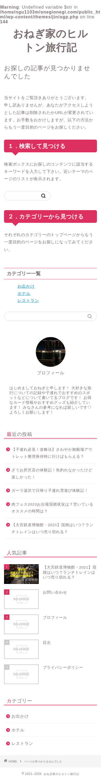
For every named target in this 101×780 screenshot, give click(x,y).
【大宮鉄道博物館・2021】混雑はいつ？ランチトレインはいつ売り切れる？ (52, 528)
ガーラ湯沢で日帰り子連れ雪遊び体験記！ (50, 491)
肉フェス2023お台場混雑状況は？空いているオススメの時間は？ (52, 507)
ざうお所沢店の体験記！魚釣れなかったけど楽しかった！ (52, 473)
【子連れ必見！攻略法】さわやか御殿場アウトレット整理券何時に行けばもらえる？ (52, 453)
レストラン (28, 300)
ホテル (24, 293)
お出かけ (26, 286)
